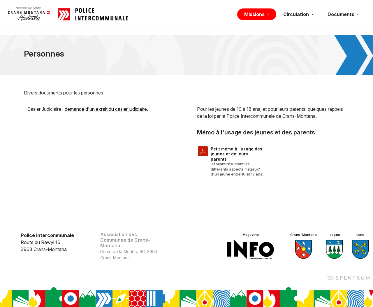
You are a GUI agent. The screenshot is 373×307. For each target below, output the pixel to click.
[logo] (29, 14)
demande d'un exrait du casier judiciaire (106, 109)
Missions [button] (255, 14)
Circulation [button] (296, 14)
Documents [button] (342, 14)
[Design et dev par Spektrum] (348, 277)
